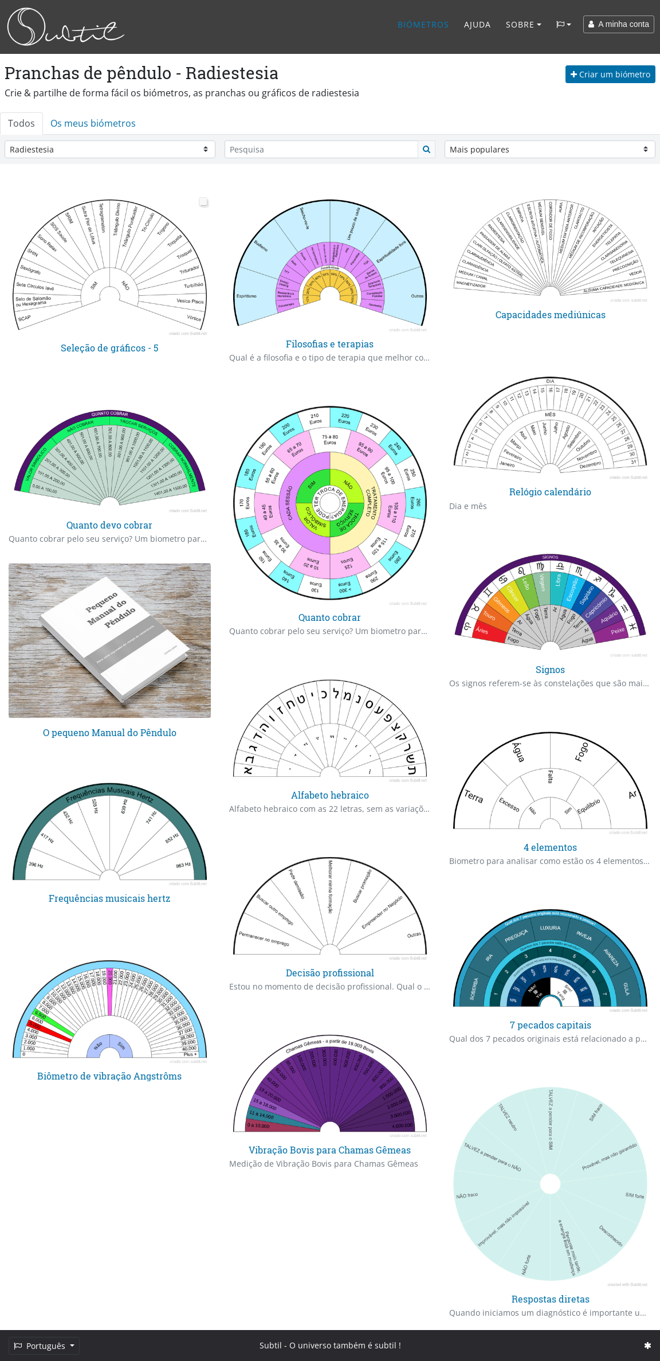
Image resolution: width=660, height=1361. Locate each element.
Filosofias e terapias (330, 344)
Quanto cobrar (329, 617)
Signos (550, 669)
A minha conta (618, 24)
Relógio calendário (550, 492)
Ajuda (477, 24)
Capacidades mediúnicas (551, 314)
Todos (21, 123)
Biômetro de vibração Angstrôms (109, 1075)
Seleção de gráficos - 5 (109, 348)
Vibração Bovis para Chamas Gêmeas (330, 1150)
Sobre (520, 24)
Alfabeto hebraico (330, 795)
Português (41, 1345)
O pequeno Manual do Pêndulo (109, 732)
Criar (610, 74)
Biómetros (423, 24)
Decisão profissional (330, 972)
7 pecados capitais (550, 1024)
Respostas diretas (551, 1298)
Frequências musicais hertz (109, 898)
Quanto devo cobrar (109, 525)
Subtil (271, 1345)
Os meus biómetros (93, 123)
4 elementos (550, 847)
